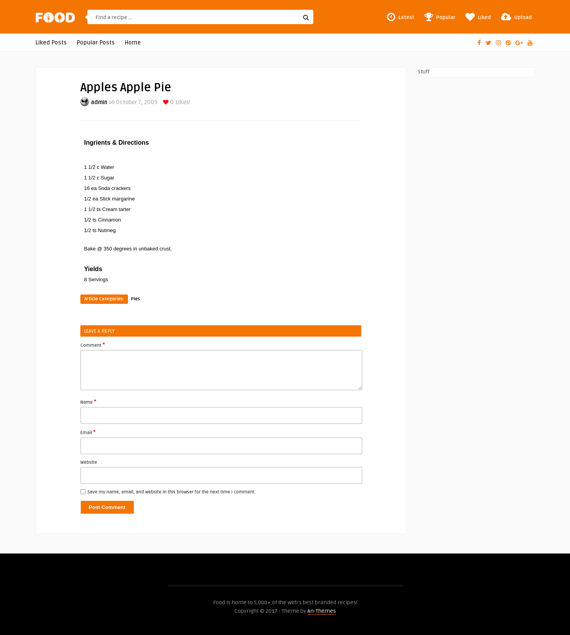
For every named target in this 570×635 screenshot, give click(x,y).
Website (88, 462)
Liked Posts (51, 42)
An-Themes (321, 611)
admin (99, 102)
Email (88, 432)
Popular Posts (96, 42)
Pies (135, 299)
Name (88, 401)
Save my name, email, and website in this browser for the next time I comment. (171, 492)
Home (133, 42)
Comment (92, 344)
